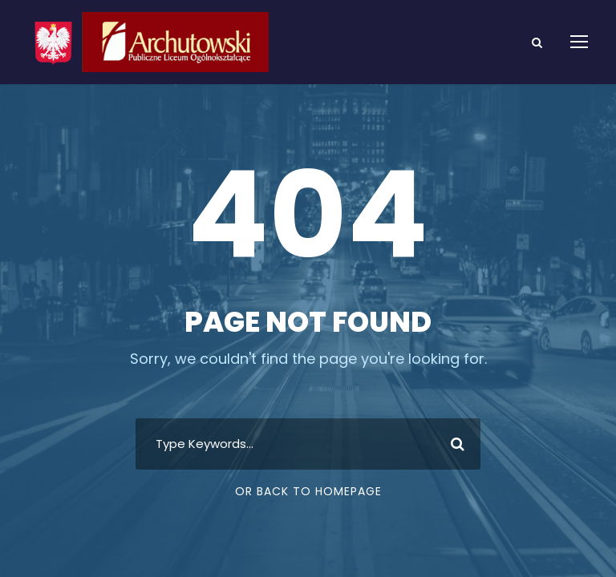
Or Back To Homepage (308, 491)
